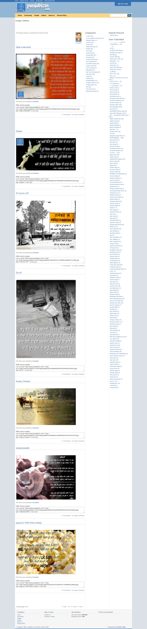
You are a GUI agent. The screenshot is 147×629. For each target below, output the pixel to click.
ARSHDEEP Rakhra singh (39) (118, 111)
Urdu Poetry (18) (90, 89)
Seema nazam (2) (115, 347)
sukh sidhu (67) (114, 360)
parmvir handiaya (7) (115, 305)
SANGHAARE (23, 448)
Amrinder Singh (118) (116, 104)
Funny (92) (89, 51)
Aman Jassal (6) (114, 90)
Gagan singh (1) (114, 157)
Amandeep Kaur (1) (115, 96)
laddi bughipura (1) (115, 262)
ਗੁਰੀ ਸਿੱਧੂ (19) (113, 54)
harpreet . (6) (113, 207)
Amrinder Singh (121, 627)
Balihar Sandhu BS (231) (117, 119)
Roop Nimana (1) (114, 334)
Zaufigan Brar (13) (115, 383)
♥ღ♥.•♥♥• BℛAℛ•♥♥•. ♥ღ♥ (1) (118, 113)
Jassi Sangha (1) (114, 231)
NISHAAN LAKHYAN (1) (116, 296)
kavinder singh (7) (115, 256)
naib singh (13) (114, 281)
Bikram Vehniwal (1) (115, 127)
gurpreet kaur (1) (114, 186)
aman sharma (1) (114, 92)
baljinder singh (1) (115, 121)
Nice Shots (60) (90, 74)
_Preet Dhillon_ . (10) (116, 44)
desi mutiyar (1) (114, 144)
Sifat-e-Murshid (23, 47)
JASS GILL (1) (114, 226)
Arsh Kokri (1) (113, 109)
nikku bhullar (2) (114, 292)
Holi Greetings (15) (91, 61)
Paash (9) (89, 76)
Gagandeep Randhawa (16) (117, 159)
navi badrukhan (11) (115, 288)
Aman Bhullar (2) (114, 94)
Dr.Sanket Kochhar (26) (116, 150)
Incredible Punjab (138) (92, 63)
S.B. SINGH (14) (114, 339)
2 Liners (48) (89, 36)
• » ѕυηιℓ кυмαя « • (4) (116, 85)
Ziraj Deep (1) (113, 385)
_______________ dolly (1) (117, 42)
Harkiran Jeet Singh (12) (116, 197)
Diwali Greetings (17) (92, 46)
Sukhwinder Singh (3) (116, 366)
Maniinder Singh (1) (115, 277)
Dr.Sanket (78, 43)
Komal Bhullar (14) (115, 260)
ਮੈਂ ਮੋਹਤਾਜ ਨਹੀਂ (22, 193)
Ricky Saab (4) (114, 326)
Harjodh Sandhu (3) (115, 195)
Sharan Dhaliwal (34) (116, 351)
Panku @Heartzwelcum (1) (117, 298)
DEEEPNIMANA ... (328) (117, 138)
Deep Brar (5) (113, 142)
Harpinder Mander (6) (116, 201)
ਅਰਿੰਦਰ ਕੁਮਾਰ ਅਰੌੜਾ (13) (116, 59)
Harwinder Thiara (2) (115, 212)
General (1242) (90, 53)
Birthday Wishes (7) (91, 40)
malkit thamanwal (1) (115, 273)
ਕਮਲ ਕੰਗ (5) (113, 63)
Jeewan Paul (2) (114, 243)
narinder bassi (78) (115, 286)
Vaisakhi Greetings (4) (92, 91)
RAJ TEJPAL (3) (114, 311)
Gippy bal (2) (113, 165)
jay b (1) (112, 235)
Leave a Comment (79, 114)
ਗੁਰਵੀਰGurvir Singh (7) (116, 52)
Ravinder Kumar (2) (115, 324)
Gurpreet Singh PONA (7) (117, 188)
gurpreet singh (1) (115, 180)
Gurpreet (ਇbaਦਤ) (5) (116, 182)
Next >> (76, 606)
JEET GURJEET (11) (116, 237)
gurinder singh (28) (115, 171)
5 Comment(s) (66, 265)
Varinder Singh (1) (115, 372)
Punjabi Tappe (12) (91, 84)
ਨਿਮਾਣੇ (19, 273)
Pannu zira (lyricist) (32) (116, 300)
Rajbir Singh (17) (114, 313)
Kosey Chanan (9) (91, 65)
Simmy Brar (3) (114, 358)
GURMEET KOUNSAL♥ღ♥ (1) (118, 174)
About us (51, 15)
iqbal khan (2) (113, 218)
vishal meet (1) (114, 377)
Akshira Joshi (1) (114, 87)
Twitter (53, 616)
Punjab (36, 15)
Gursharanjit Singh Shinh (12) (118, 190)
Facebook (47, 616)
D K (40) (112, 133)
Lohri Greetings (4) (91, 68)
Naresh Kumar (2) (115, 284)
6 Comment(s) (66, 374)
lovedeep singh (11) (115, 267)
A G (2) (112, 48)
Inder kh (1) (113, 214)
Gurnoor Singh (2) (115, 176)
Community (28, 15)
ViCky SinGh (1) (114, 374)
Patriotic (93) (89, 78)
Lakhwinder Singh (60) (116, 264)
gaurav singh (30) (115, 161)
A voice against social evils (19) (95, 38)
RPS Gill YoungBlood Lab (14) (118, 336)
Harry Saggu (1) (114, 209)
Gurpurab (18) (90, 57)
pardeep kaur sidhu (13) (116, 303)
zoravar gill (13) (114, 387)
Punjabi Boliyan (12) (91, 80)
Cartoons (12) (90, 42)
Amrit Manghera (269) (116, 107)
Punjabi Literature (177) (92, 82)
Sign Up (120, 4)
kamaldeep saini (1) (115, 252)
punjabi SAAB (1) (114, 307)
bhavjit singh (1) (114, 123)
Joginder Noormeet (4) (116, 245)
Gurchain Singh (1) (115, 169)
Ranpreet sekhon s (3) (116, 322)
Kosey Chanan (23, 381)
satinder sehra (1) (115, 343)
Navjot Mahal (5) (114, 290)
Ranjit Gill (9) (113, 317)
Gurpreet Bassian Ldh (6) (117, 184)
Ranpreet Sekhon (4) (115, 319)
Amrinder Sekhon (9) (115, 102)
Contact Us (47, 614)
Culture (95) (89, 44)
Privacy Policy (61, 15)
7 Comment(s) (66, 186)
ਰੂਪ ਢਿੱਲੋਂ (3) (113, 71)
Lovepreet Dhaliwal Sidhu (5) (118, 269)
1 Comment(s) (66, 114)
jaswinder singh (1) (115, 233)
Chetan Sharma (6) (115, 131)
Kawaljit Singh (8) (115, 258)
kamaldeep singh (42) (116, 250)
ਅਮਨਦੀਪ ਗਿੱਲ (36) (115, 57)
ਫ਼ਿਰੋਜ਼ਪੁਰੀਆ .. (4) (114, 61)
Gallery (43, 15)
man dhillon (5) (114, 275)
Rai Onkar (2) (113, 309)
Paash (19, 131)
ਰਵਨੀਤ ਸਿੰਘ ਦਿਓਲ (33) (116, 67)
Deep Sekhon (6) (114, 140)
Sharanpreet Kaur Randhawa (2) (119, 353)
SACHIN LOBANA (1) (116, 341)
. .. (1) (111, 46)
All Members (39, 1)
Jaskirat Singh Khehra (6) (117, 224)
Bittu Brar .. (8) (114, 129)
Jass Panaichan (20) (115, 229)
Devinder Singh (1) (115, 146)
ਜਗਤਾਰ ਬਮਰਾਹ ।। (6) (115, 81)
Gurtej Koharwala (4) (92, 59)
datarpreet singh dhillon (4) (117, 135)
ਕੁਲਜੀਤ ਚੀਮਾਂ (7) (114, 65)
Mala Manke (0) (90, 70)
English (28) (89, 48)
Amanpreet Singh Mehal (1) (117, 98)
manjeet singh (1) (114, 279)
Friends (32, 1)
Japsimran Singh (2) (115, 222)
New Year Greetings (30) (93, 72)
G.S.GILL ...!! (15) (115, 152)
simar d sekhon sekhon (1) (117, 355)
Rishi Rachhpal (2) (115, 330)
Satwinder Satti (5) (115, 345)
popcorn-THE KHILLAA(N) (29, 523)
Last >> (81, 606)
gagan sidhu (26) (114, 154)
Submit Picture (114, 35)
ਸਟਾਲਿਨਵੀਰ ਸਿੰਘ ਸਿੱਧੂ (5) (116, 50)
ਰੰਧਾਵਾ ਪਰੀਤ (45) (114, 74)
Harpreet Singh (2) (115, 203)
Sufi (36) (88, 87)
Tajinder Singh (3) (115, 370)
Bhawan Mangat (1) (115, 125)
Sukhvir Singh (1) (114, 364)
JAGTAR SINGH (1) (115, 220)
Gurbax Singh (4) (114, 167)
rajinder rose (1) (114, 315)
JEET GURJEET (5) (115, 241)
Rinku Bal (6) (113, 328)
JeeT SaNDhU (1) (115, 239)
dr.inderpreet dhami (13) (116, 148)
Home (16, 1)
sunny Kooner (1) (114, 368)
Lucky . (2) (113, 271)
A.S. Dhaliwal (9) (114, 83)
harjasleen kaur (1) (115, 193)
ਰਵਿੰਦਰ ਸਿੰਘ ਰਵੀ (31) (115, 69)
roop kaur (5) (113, 332)
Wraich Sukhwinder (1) (116, 379)
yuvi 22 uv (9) (113, 381)
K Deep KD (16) (114, 248)
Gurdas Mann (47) (91, 55)
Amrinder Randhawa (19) (117, 100)
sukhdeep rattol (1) (115, 362)
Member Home (24, 1)
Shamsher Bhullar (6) (116, 349)
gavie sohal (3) (114, 163)
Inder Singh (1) (114, 216)
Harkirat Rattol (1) (115, 199)
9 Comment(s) (66, 515)
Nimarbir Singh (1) (115, 294)
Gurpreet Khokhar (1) (116, 178)
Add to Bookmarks (49, 1)
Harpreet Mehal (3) (115, 205)
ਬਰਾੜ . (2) (112, 76)
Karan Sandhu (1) (115, 254)
